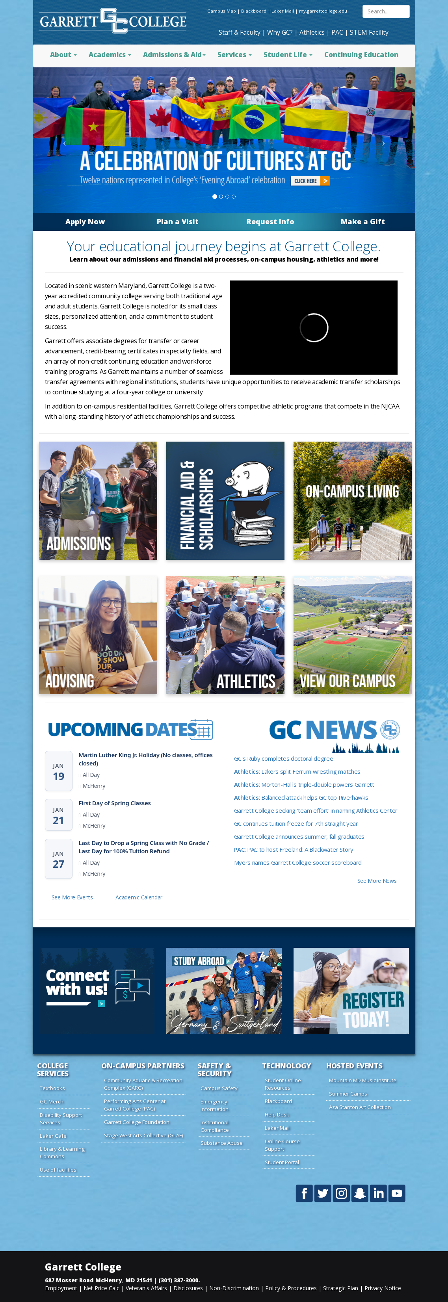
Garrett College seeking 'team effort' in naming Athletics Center (316, 810)
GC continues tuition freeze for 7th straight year (296, 823)
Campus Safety (219, 1088)
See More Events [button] (72, 897)
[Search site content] (386, 11)
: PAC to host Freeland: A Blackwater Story (294, 849)
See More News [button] (377, 880)
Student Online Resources (283, 1084)
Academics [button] (110, 54)
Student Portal (282, 1162)
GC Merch (51, 1101)
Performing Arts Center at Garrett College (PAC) (134, 1105)
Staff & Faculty (239, 32)
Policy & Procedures (291, 1288)
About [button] (63, 54)
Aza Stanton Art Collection (360, 1107)
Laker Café (53, 1135)
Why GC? (280, 32)
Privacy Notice (382, 1288)
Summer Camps (348, 1093)
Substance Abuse (222, 1142)
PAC (337, 32)
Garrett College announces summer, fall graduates (299, 836)
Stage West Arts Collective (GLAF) (143, 1135)
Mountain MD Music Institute (362, 1080)
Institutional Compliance (215, 1126)
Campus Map (221, 11)
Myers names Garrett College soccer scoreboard (298, 862)
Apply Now (85, 221)
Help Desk (277, 1114)
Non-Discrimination (234, 1288)
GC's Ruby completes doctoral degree (283, 758)
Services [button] (234, 54)
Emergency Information (215, 1105)
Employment (61, 1288)
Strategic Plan (340, 1288)
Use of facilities (58, 1169)
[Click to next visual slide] (385, 140)
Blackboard (253, 11)
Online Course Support (282, 1145)
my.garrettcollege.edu (323, 11)
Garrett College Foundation (136, 1122)
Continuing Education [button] (361, 54)
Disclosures (188, 1288)
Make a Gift (363, 221)
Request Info (270, 221)
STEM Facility (369, 32)
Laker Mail (282, 11)
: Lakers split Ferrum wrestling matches (297, 771)
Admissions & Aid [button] (174, 54)
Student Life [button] (288, 54)
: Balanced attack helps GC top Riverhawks (301, 797)
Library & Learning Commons (62, 1152)
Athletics (312, 32)
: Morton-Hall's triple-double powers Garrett (304, 784)
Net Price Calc (101, 1288)
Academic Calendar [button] (138, 897)
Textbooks (52, 1088)
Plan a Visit (178, 221)
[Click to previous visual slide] (62, 140)
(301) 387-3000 (178, 1280)
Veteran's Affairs (146, 1288)
